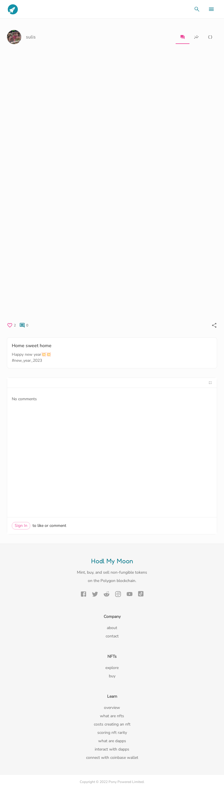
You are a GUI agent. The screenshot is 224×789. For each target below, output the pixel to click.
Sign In (21, 525)
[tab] (182, 37)
